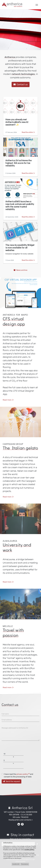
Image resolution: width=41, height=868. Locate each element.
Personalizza (24, 864)
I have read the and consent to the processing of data (18, 775)
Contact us (20, 84)
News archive (20, 270)
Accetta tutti (15, 864)
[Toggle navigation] (36, 4)
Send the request (11, 781)
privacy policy (23, 774)
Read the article (28, 132)
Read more (8, 400)
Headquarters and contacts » (21, 820)
